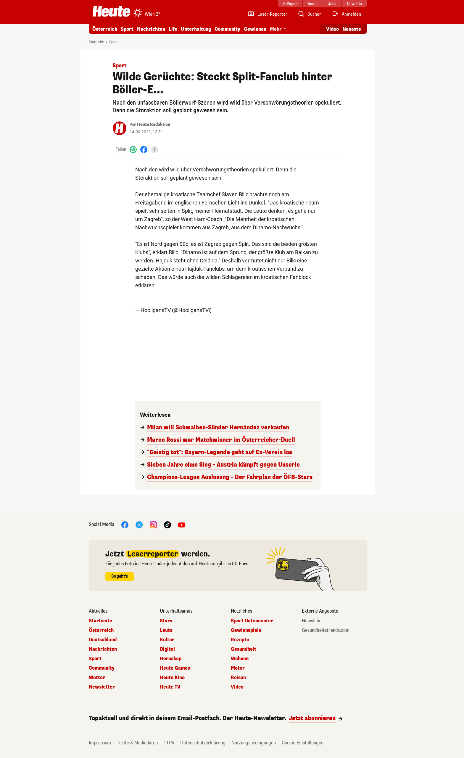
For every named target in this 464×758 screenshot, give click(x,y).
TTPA (169, 743)
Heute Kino (172, 678)
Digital (167, 649)
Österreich (104, 29)
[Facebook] (143, 149)
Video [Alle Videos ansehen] (332, 29)
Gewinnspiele (246, 630)
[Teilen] (154, 150)
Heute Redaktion (153, 124)
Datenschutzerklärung (202, 743)
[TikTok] (167, 524)
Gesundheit (243, 649)
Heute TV (170, 687)
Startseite (96, 42)
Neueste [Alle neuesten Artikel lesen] (351, 29)
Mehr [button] (276, 29)
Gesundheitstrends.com (325, 630)
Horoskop (170, 659)
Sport (127, 29)
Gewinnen (255, 29)
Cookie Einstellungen (302, 743)
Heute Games (175, 668)
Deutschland (103, 640)
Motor (238, 668)
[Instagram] (153, 524)
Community (227, 29)
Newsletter (102, 687)
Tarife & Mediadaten (137, 743)
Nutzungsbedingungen (253, 743)
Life (173, 29)
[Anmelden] (346, 14)
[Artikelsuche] (309, 14)
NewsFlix (311, 621)
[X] (139, 524)
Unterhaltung (196, 29)
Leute (166, 630)
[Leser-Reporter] (267, 14)
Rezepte (240, 640)
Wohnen (240, 659)
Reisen (238, 678)
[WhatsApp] (133, 149)
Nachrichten (151, 29)
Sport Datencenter (252, 621)
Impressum (100, 743)
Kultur (167, 640)
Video (237, 687)
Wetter (97, 678)
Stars (166, 621)
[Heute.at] (111, 11)
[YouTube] (181, 524)
